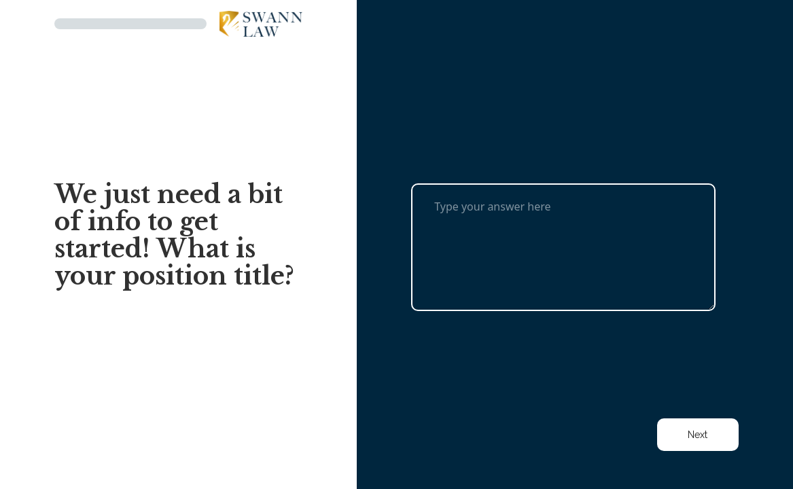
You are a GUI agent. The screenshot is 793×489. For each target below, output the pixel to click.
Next (697, 434)
